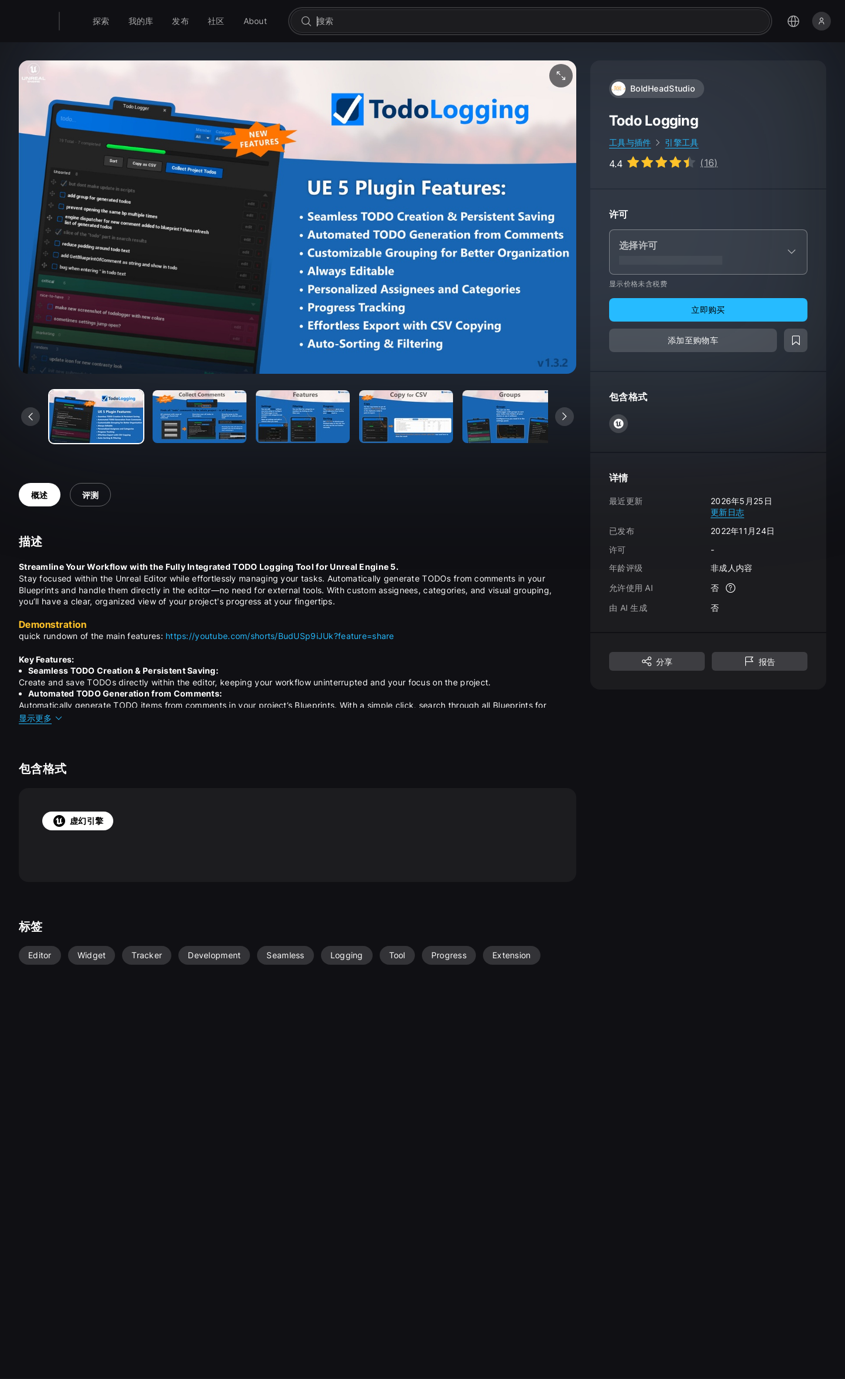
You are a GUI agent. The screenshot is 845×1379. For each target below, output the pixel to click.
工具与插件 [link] (630, 142)
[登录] (821, 21)
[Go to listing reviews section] (663, 163)
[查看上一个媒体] (30, 416)
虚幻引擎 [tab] (77, 821)
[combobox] (553, 21)
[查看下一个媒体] (564, 416)
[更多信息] (731, 588)
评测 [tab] (90, 495)
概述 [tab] (39, 495)
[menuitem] (131, 21)
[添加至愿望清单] (795, 340)
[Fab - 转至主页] (89, 21)
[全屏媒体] (561, 75)
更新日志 (727, 512)
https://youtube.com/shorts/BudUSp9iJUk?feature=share (279, 636)
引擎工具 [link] (681, 142)
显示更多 (41, 718)
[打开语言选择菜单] (793, 21)
